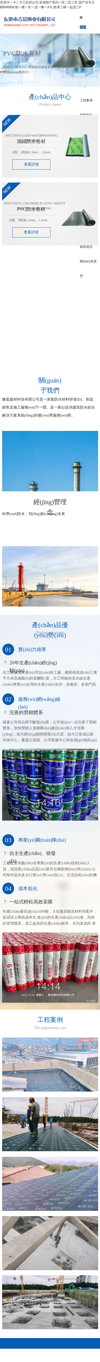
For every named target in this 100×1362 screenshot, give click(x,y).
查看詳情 (31, 164)
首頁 (83, 27)
